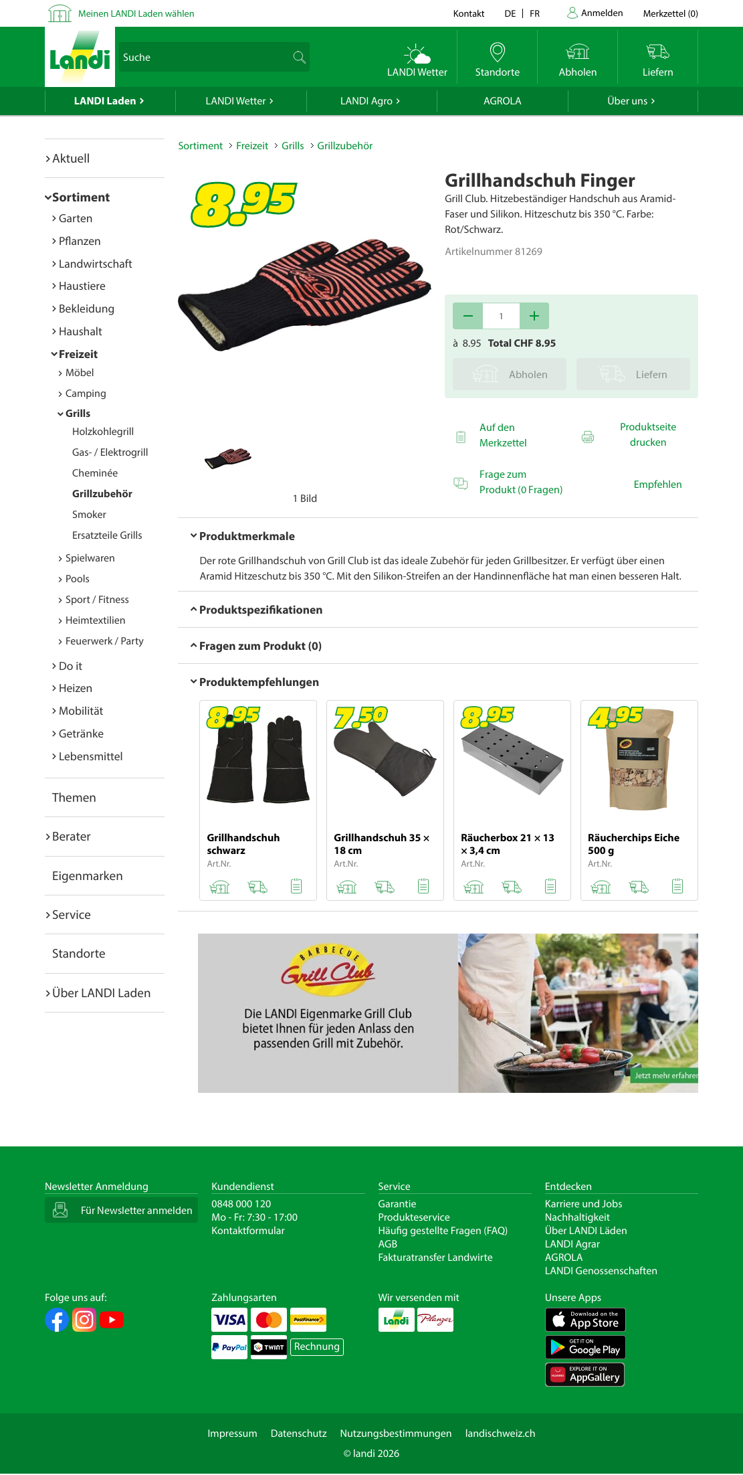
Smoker (89, 514)
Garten (75, 218)
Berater (71, 836)
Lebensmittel (91, 756)
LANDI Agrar (572, 1244)
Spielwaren (90, 558)
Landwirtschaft (95, 263)
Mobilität (81, 710)
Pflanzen (80, 240)
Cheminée (95, 473)
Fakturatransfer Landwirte (436, 1257)
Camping (86, 393)
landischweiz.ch (500, 1433)
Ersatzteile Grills (107, 535)
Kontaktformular (248, 1230)
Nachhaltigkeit (577, 1217)
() (670, 13)
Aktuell (71, 158)
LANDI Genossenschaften (601, 1271)
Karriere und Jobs (584, 1204)
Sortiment (81, 197)
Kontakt (469, 13)
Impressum (232, 1433)
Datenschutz (299, 1433)
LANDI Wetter (236, 101)
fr (535, 13)
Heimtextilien (96, 620)
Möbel (80, 372)
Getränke (81, 733)
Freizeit (78, 353)
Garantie (398, 1204)
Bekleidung (86, 308)
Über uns (627, 101)
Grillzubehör (102, 494)
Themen (74, 797)
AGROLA (503, 101)
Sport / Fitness (97, 599)
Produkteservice (414, 1217)
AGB (388, 1244)
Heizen (75, 687)
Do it (70, 665)
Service (71, 914)
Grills (78, 413)
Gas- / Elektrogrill (110, 452)
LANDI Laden (105, 101)
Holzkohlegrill (103, 431)
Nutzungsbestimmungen (396, 1433)
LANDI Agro (366, 101)
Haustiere (82, 285)
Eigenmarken (87, 875)
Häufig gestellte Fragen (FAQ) (443, 1230)
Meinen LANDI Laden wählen (136, 13)
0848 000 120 (241, 1204)
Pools (78, 579)
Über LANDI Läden (586, 1230)
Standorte (79, 953)
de (510, 13)
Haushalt (80, 331)
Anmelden (602, 12)
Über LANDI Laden (101, 992)
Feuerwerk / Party (105, 641)
